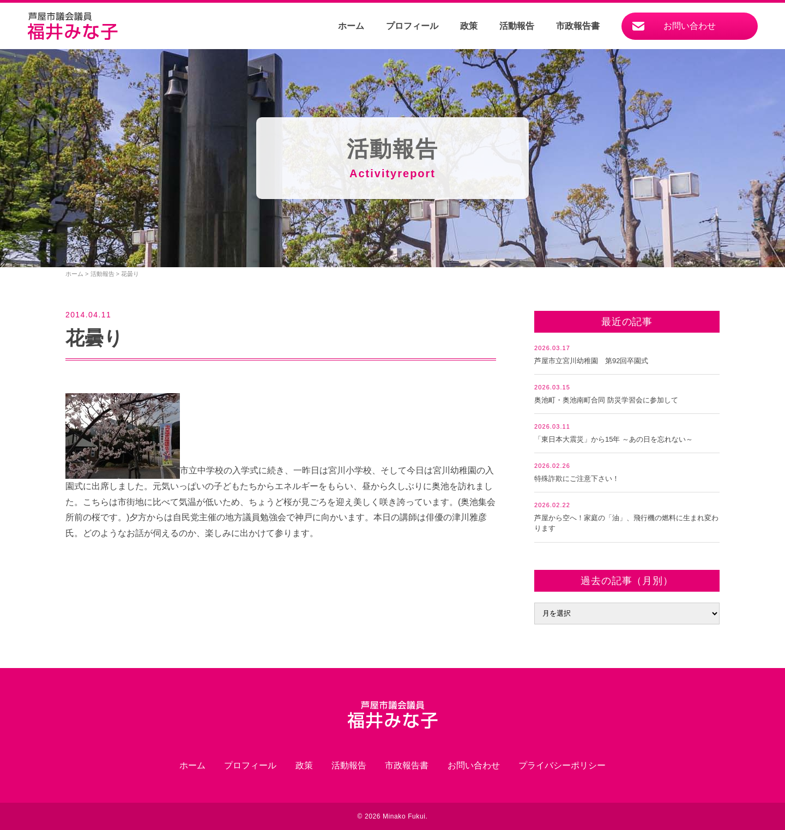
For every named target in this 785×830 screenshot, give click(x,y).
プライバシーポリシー (562, 765)
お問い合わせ (689, 26)
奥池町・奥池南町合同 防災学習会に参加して (606, 400)
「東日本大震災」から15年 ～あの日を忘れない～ (613, 439)
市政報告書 (578, 26)
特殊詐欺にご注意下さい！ (576, 478)
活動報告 (516, 26)
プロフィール (412, 26)
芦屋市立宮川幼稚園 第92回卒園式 (591, 361)
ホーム (351, 26)
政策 (469, 26)
